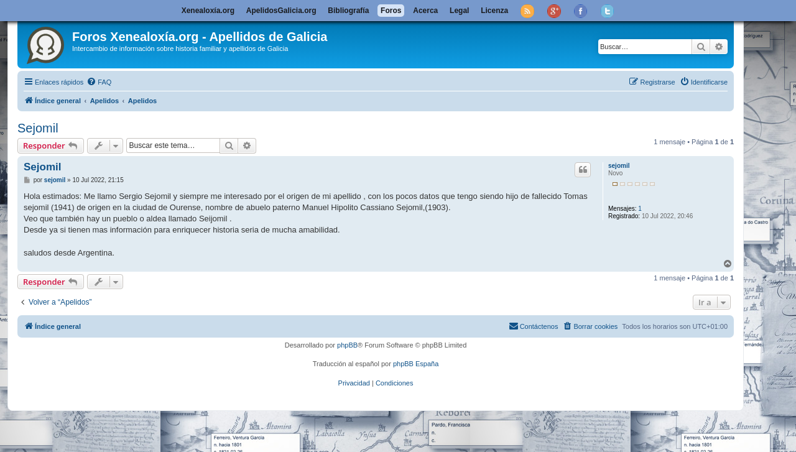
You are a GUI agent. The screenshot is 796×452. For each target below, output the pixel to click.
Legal (459, 10)
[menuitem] (98, 82)
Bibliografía (348, 10)
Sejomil (37, 128)
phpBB (347, 345)
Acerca (425, 10)
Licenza (494, 10)
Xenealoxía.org (208, 10)
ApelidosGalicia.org (281, 10)
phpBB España (415, 363)
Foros (391, 10)
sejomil (618, 165)
